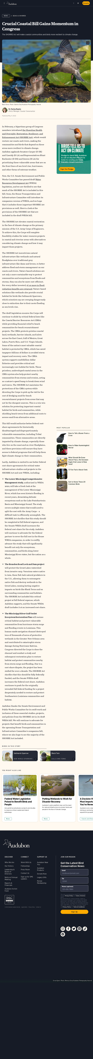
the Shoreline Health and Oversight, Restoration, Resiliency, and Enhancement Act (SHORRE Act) (22, 134)
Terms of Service (80, 896)
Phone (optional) (67, 886)
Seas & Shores (19, 16)
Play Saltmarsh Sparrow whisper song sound (35, 759)
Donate (86, 3)
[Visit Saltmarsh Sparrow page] (20, 756)
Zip (63, 878)
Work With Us (26, 862)
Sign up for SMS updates (27, 878)
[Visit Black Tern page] (57, 756)
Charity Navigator (9, 899)
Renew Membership (41, 882)
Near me (74, 3)
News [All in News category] (8, 819)
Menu (4, 3)
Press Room (25, 870)
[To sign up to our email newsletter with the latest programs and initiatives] (74, 872)
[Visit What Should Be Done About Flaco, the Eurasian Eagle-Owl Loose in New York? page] (74, 461)
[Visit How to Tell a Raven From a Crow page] (74, 437)
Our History (9, 866)
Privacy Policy (31, 907)
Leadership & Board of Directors (9, 872)
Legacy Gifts (41, 877)
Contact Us (25, 873)
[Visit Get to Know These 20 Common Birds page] (74, 486)
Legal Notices (24, 907)
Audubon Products (40, 869)
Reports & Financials (8, 884)
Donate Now (42, 874)
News (6, 16)
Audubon (11, 3)
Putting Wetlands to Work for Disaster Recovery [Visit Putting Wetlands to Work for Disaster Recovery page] (57, 798)
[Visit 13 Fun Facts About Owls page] (74, 474)
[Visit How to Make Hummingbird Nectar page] (74, 449)
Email (64, 870)
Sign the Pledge (66, 169)
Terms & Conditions (79, 907)
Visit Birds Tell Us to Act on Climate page (74, 149)
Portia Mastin (16, 109)
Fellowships (25, 866)
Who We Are (9, 862)
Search (78, 2)
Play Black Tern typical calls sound (73, 759)
